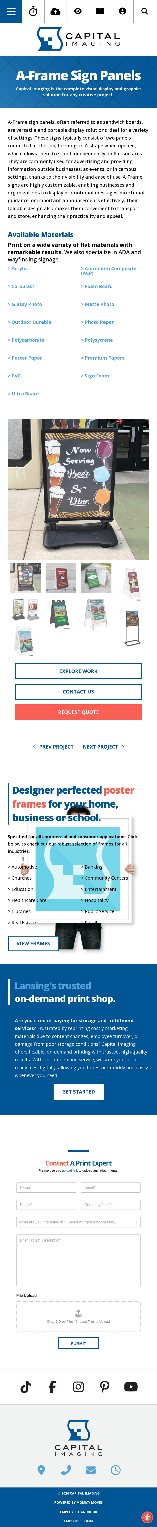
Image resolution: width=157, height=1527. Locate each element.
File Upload (26, 1296)
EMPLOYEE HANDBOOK (78, 1512)
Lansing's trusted (53, 985)
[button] (11, 11)
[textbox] (77, 1222)
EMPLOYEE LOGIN (78, 1521)
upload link (70, 1170)
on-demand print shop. (65, 998)
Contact (57, 1162)
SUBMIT (78, 1344)
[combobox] (78, 1222)
